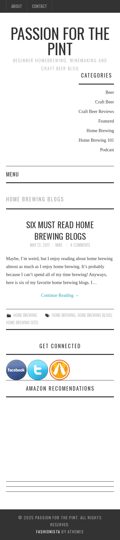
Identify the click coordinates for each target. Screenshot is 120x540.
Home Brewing (100, 130)
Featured (106, 121)
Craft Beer (104, 102)
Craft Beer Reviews (96, 111)
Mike (58, 245)
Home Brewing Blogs (94, 315)
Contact (39, 6)
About (16, 6)
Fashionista (48, 532)
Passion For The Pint (60, 41)
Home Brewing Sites (22, 322)
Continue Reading (60, 295)
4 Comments (80, 245)
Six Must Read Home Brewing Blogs (60, 230)
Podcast (107, 149)
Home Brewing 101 (96, 140)
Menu (12, 174)
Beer (110, 92)
